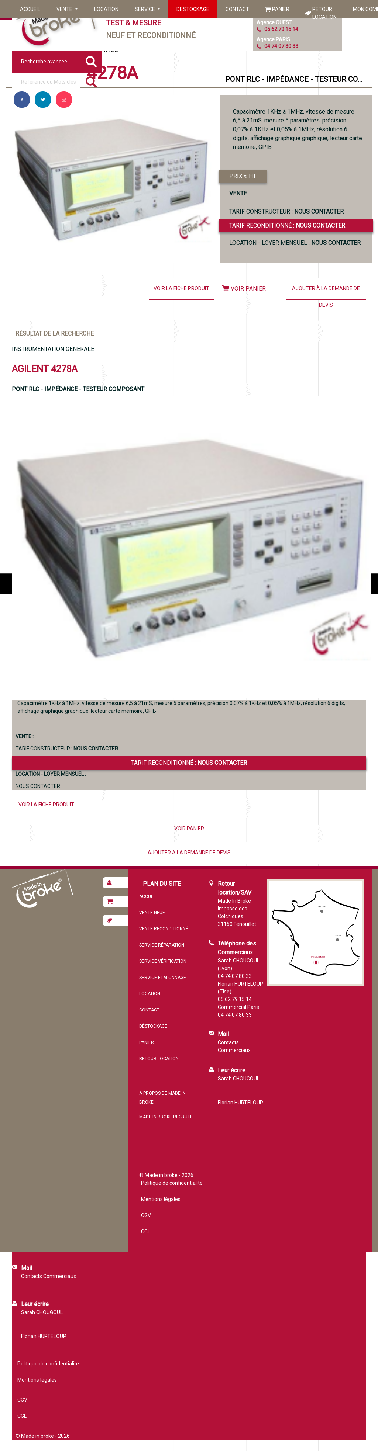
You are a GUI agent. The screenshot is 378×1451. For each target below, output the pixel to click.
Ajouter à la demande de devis (326, 292)
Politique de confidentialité (172, 1183)
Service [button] (145, 9)
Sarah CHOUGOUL (239, 1079)
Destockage (192, 9)
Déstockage (153, 1026)
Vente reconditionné (163, 928)
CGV (146, 1215)
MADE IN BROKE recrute (166, 1117)
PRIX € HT (242, 176)
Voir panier (248, 288)
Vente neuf (152, 912)
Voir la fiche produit (181, 288)
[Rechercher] (91, 82)
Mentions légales (161, 1199)
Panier (280, 9)
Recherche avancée (44, 62)
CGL (145, 1232)
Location (106, 9)
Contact (237, 9)
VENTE (238, 193)
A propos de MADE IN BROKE (162, 1098)
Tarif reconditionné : (287, 225)
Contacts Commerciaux (234, 1046)
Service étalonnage (162, 977)
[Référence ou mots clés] (46, 82)
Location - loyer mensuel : (295, 242)
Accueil (30, 9)
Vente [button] (64, 9)
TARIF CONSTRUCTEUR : (286, 211)
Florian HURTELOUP (240, 1102)
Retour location (324, 13)
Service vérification (162, 961)
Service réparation (161, 945)
